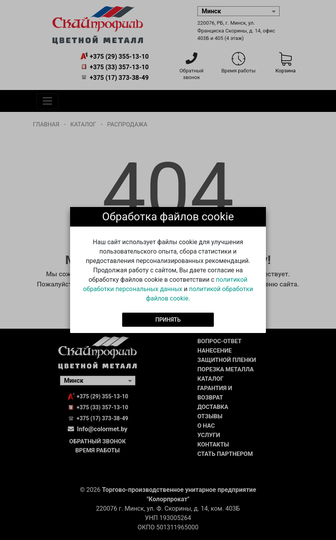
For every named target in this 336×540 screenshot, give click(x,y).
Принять (168, 319)
